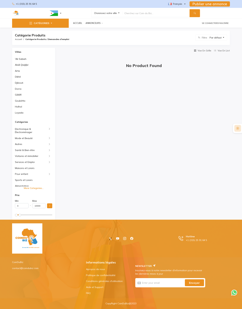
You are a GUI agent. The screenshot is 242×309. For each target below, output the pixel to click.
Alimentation (22, 185)
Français (175, 3)
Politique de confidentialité (100, 275)
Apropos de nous (95, 269)
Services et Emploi (25, 162)
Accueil (77, 23)
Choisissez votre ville (105, 13)
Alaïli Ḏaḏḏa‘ (22, 64)
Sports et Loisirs (24, 180)
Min (17, 200)
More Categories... (34, 188)
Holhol (18, 106)
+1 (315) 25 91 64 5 (24, 4)
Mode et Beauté (24, 138)
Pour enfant (21, 173)
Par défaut (216, 37)
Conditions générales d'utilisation (104, 281)
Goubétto (20, 100)
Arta (17, 70)
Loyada (19, 112)
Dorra (18, 88)
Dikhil (18, 76)
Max (34, 200)
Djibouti (19, 82)
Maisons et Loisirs (24, 168)
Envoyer (194, 282)
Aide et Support (94, 287)
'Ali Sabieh (20, 58)
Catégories (39, 23)
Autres (18, 144)
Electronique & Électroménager (23, 130)
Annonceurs (93, 23)
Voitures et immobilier (26, 156)
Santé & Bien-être (25, 150)
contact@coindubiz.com (25, 268)
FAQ (88, 293)
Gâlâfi (18, 94)
